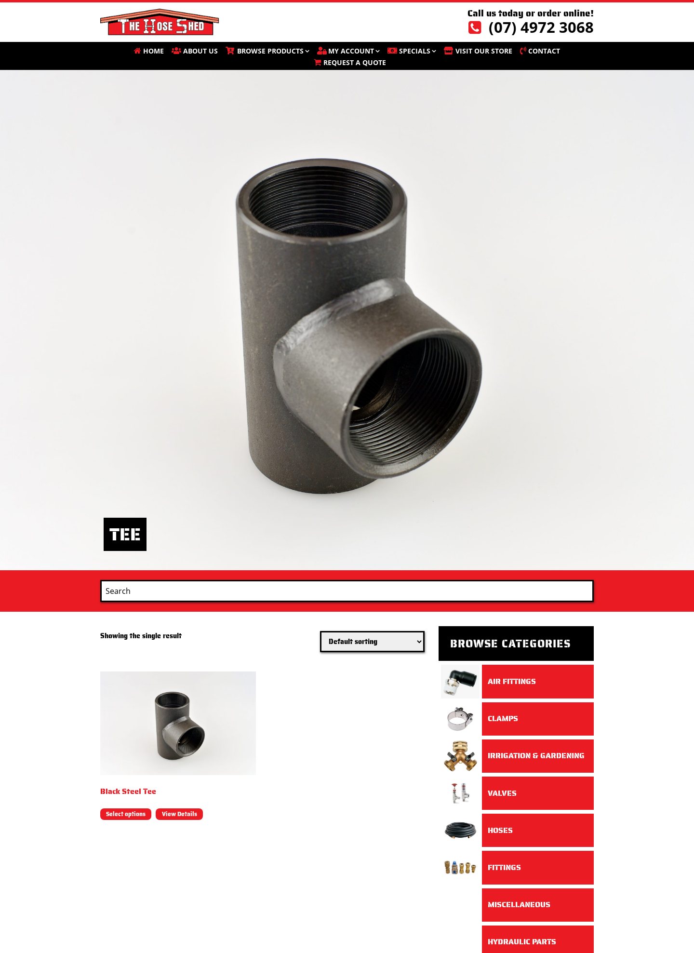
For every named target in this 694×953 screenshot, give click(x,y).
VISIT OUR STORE (483, 50)
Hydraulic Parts (522, 942)
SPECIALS (414, 50)
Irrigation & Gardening (536, 756)
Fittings (504, 867)
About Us (200, 50)
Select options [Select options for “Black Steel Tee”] (126, 814)
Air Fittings (512, 681)
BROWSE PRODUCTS (270, 50)
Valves (502, 793)
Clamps (503, 718)
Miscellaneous (519, 905)
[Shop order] (372, 641)
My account (351, 50)
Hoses (500, 830)
